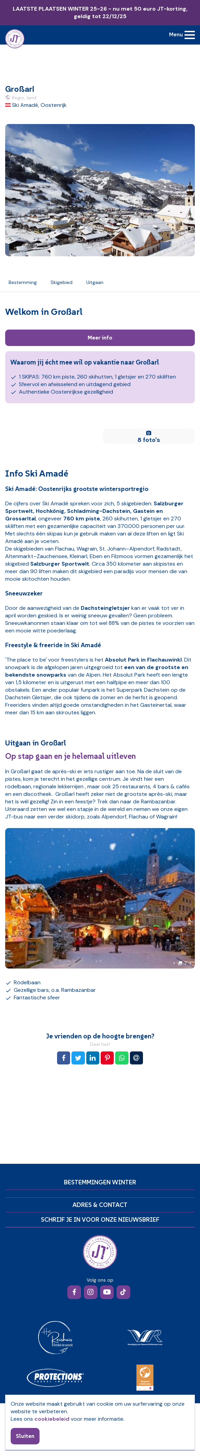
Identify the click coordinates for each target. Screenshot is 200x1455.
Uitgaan (94, 282)
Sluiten (25, 1435)
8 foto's (149, 437)
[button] (174, 963)
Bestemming (23, 282)
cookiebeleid (51, 1418)
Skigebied (62, 282)
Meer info (100, 337)
